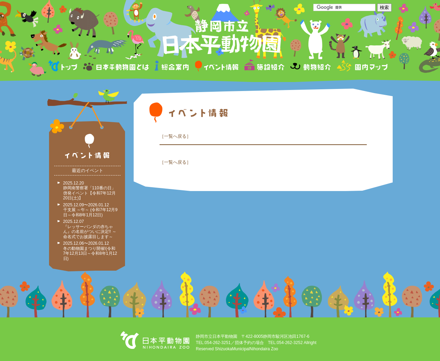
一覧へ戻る (175, 136)
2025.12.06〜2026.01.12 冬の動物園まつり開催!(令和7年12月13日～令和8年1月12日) (90, 251)
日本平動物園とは (116, 67)
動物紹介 (310, 67)
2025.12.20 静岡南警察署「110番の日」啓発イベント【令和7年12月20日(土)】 (89, 191)
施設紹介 (264, 67)
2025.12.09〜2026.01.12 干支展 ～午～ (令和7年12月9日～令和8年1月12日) (90, 209)
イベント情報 (216, 67)
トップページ (63, 67)
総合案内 (172, 67)
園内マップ (361, 67)
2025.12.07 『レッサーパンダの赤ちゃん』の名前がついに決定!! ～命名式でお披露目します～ (89, 229)
